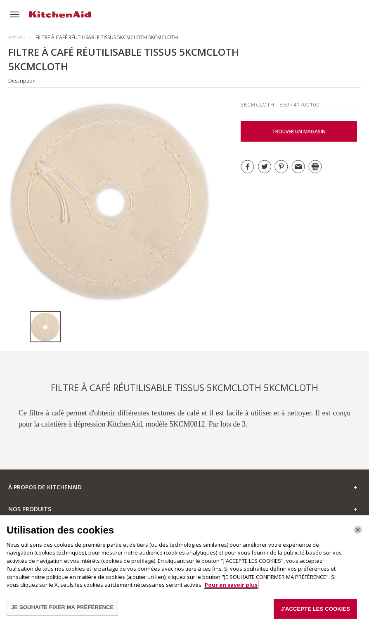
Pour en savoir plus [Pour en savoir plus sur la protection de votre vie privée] (231, 587)
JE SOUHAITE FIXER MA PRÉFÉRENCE (62, 610)
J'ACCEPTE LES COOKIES (315, 611)
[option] (47, 326)
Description (21, 80)
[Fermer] (357, 532)
